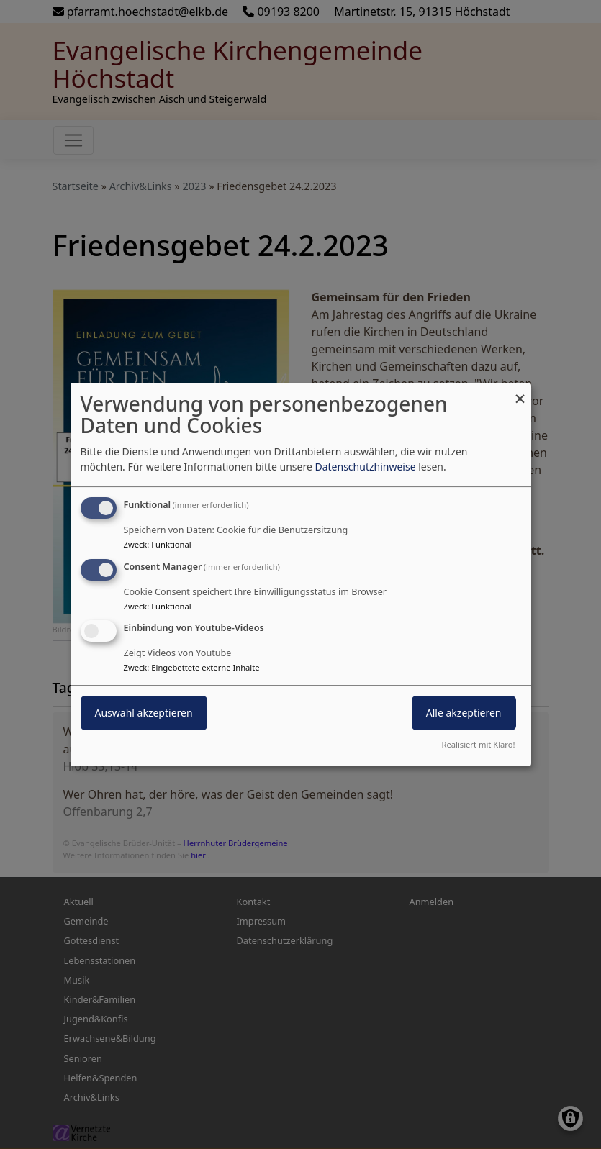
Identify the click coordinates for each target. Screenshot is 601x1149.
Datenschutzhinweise (365, 466)
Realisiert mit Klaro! (478, 744)
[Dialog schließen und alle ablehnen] (520, 392)
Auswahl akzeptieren (144, 713)
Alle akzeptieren (464, 713)
